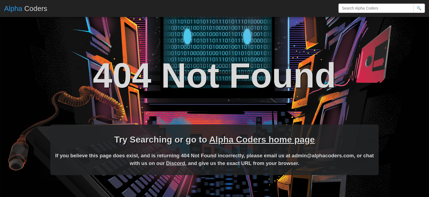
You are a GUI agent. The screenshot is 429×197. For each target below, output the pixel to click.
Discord (175, 163)
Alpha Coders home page (262, 139)
